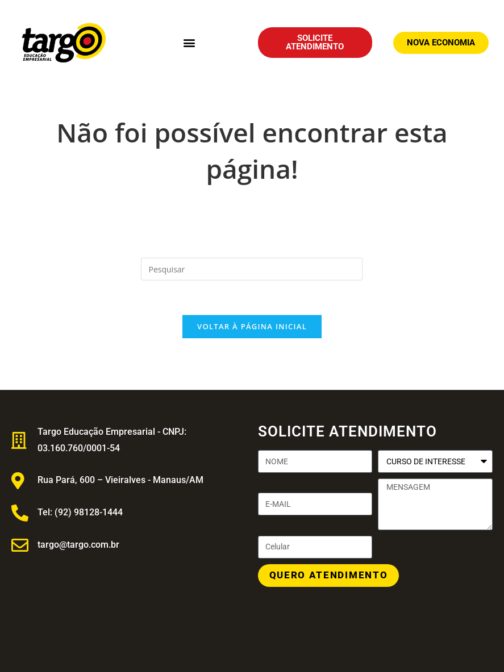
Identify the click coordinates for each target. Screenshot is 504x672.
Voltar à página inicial (252, 326)
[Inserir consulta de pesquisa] (252, 269)
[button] (189, 42)
